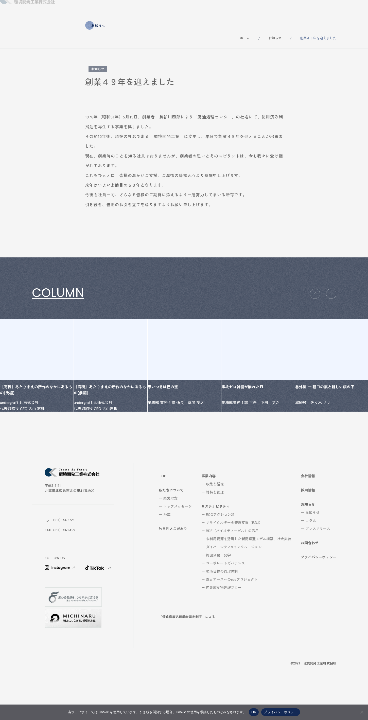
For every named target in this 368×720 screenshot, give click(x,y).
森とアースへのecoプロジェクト (232, 610)
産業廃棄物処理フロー (223, 618)
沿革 (166, 545)
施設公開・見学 (218, 586)
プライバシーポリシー (318, 588)
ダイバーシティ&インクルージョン (234, 578)
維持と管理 (215, 523)
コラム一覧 (48, 314)
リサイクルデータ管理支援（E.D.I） (234, 553)
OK (253, 712)
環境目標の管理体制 (222, 602)
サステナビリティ (229, 10)
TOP (162, 507)
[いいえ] (361, 712)
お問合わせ (352, 10)
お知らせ (322, 10)
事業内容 (194, 10)
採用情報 (293, 10)
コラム (310, 551)
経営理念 (170, 529)
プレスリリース (317, 560)
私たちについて (117, 10)
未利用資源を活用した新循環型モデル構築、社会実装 (248, 570)
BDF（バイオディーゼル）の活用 (232, 562)
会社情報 (265, 10)
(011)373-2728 (64, 551)
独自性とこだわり (158, 10)
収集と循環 (215, 515)
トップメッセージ (177, 537)
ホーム (245, 38)
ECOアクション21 (220, 545)
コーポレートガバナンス (225, 594)
